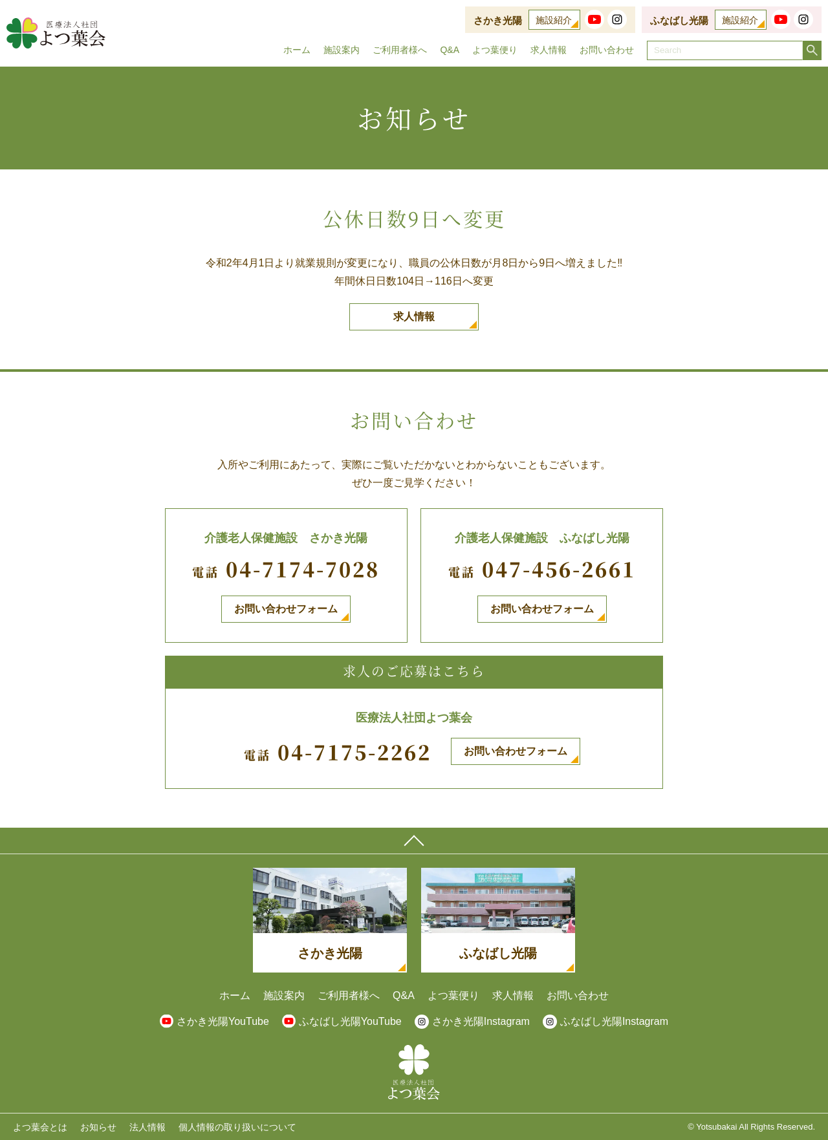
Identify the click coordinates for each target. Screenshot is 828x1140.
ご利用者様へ (400, 50)
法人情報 (147, 1127)
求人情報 (548, 50)
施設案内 (341, 50)
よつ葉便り (495, 50)
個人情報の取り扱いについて (237, 1127)
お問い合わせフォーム (286, 608)
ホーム (296, 50)
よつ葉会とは (40, 1127)
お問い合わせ (607, 50)
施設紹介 (554, 20)
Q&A (449, 50)
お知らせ (98, 1127)
